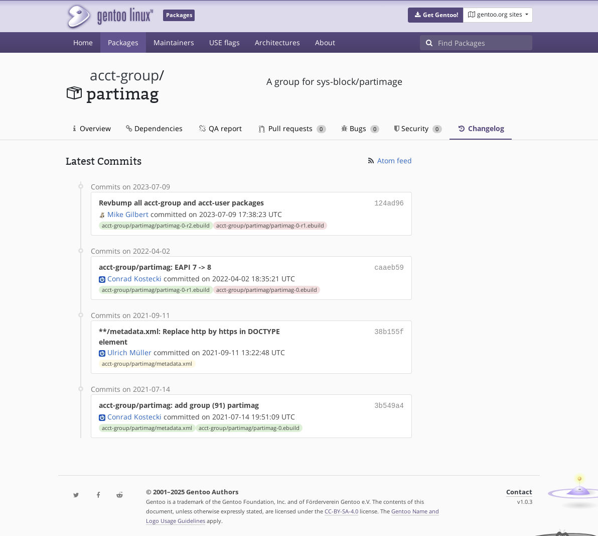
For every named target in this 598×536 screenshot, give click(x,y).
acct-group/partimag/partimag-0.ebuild (266, 287)
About (325, 42)
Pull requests (292, 128)
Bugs (360, 128)
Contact (519, 489)
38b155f (389, 329)
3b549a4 (389, 403)
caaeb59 (389, 266)
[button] (436, 15)
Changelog (480, 128)
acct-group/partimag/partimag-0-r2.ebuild (156, 224)
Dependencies (154, 128)
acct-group (124, 75)
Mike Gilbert (127, 213)
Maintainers (174, 42)
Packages (123, 42)
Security (418, 128)
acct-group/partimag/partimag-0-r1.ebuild (270, 224)
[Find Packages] (485, 42)
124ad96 (389, 202)
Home (83, 42)
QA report (220, 128)
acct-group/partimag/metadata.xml (147, 361)
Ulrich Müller (129, 350)
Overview (92, 128)
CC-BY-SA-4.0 (341, 508)
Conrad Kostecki (134, 276)
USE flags (224, 42)
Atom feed (389, 160)
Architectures (277, 42)
